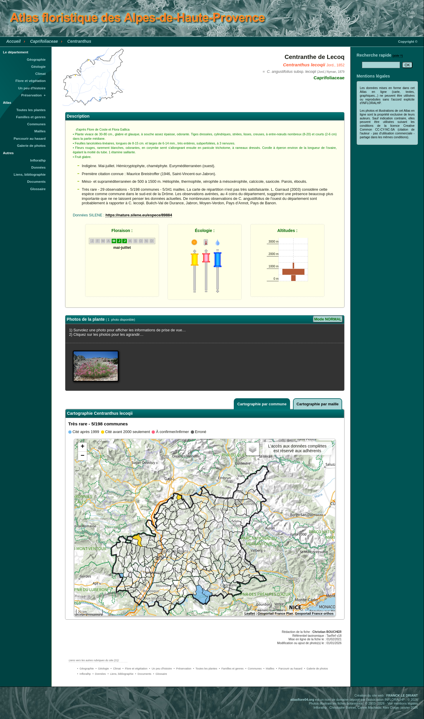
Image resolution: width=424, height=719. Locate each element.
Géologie (38, 66)
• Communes (253, 668)
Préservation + (33, 95)
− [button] (83, 456)
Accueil (13, 41)
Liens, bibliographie (30, 174)
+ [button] (83, 446)
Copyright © (408, 41)
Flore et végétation (31, 81)
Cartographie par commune (261, 404)
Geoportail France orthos (314, 613)
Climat (40, 73)
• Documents (143, 673)
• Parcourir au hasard (289, 668)
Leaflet (249, 613)
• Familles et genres (231, 668)
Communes (36, 124)
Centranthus (79, 41)
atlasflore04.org (302, 699)
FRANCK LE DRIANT (402, 695)
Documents (36, 181)
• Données (99, 673)
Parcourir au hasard (30, 138)
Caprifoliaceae (44, 41)
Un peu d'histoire (32, 88)
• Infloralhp (84, 673)
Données (38, 167)
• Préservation (182, 668)
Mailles (40, 131)
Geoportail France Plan (275, 613)
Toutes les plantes (31, 110)
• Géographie (85, 668)
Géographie (36, 59)
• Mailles (269, 668)
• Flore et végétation (135, 668)
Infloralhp (38, 160)
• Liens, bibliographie (120, 673)
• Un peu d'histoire (160, 668)
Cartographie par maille (318, 404)
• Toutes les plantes (205, 668)
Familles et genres (31, 117)
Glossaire (38, 189)
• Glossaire (160, 673)
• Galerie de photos (316, 668)
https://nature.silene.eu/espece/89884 (138, 215)
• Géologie (102, 668)
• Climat (116, 668)
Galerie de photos (31, 145)
